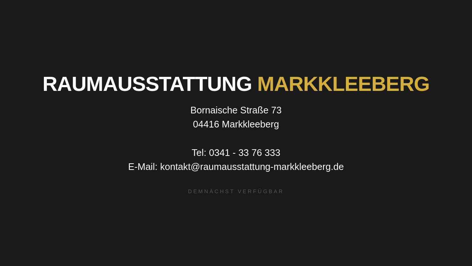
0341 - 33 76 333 (245, 152)
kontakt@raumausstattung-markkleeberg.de (252, 166)
